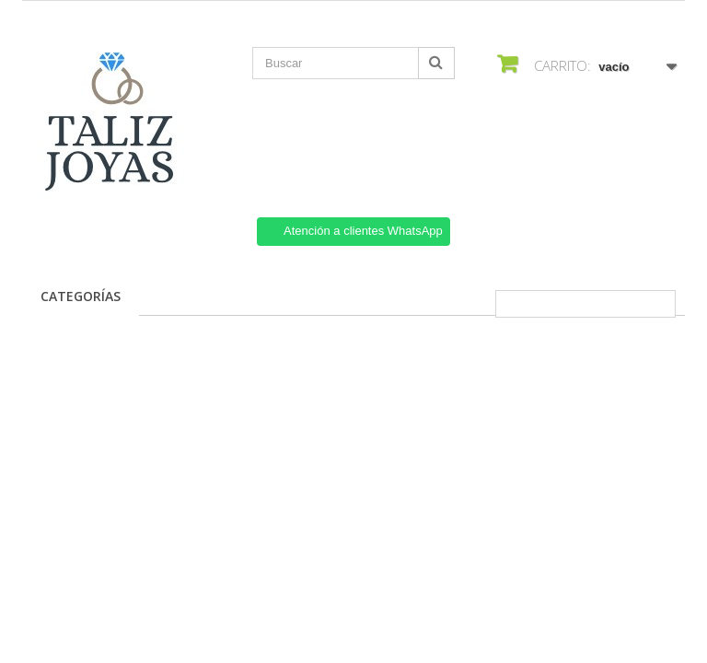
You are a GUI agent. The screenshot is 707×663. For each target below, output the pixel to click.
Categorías (81, 296)
